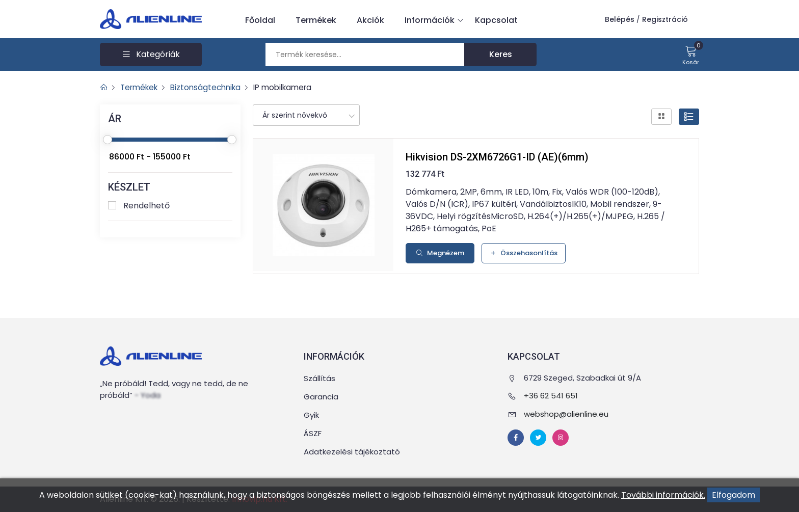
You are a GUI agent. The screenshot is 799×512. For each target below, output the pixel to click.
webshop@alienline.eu (566, 414)
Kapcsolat (496, 20)
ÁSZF (313, 433)
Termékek (316, 20)
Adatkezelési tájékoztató (352, 451)
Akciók (370, 20)
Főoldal (260, 20)
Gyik (311, 415)
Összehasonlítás (523, 253)
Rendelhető (146, 205)
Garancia (321, 396)
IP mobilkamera (293, 87)
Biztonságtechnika (212, 87)
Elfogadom (733, 495)
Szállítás (319, 378)
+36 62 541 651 (551, 395)
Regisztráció (665, 19)
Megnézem (440, 253)
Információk (432, 20)
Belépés (619, 19)
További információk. (663, 495)
